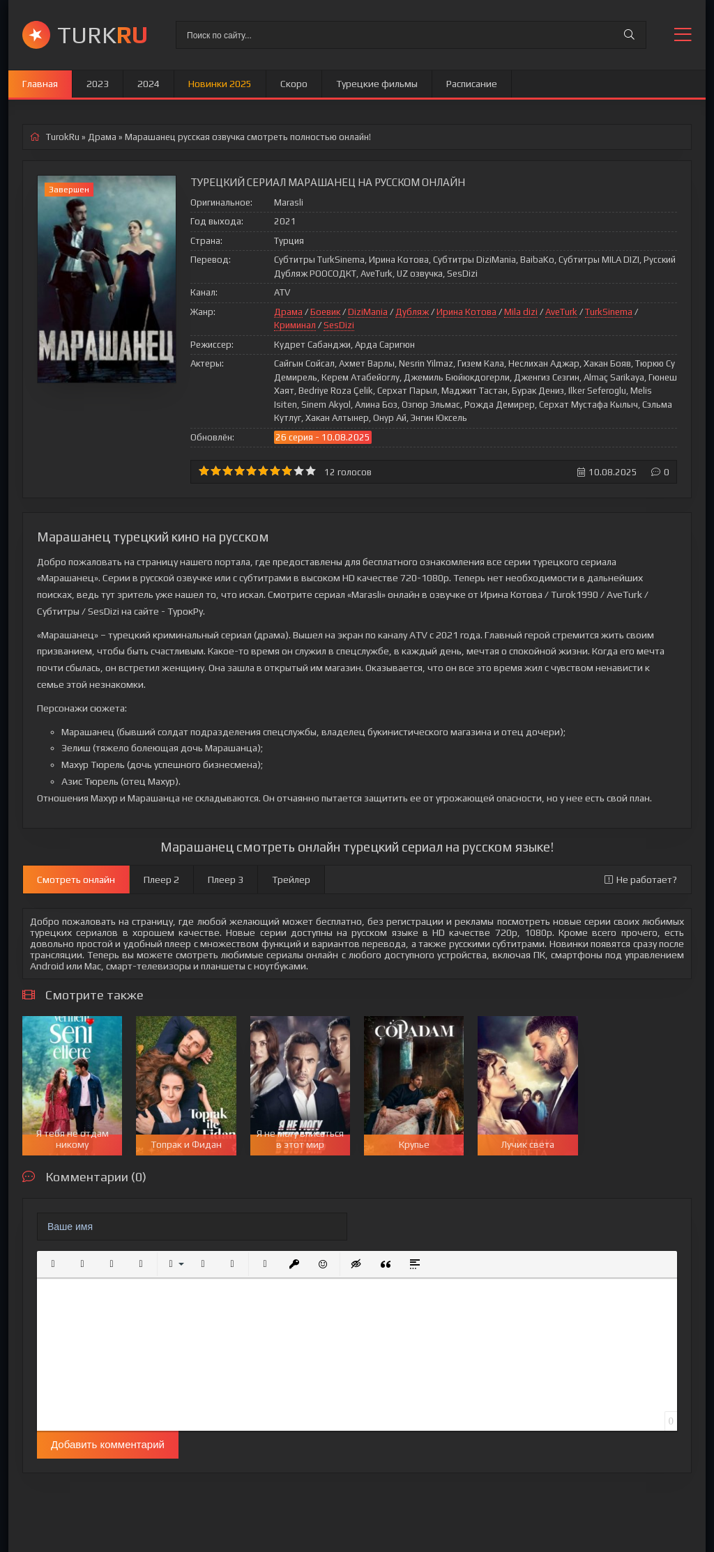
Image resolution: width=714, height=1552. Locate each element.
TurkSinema (608, 312)
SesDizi (339, 325)
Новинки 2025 (220, 83)
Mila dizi (521, 312)
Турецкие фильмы (377, 83)
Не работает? (641, 879)
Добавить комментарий (108, 1444)
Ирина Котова (466, 312)
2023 (97, 83)
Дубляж (412, 312)
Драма (288, 312)
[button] (53, 1264)
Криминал (295, 325)
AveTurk (561, 312)
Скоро (293, 83)
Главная (40, 83)
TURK (102, 34)
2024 (148, 83)
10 (311, 471)
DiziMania (368, 312)
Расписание (471, 83)
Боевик (325, 312)
